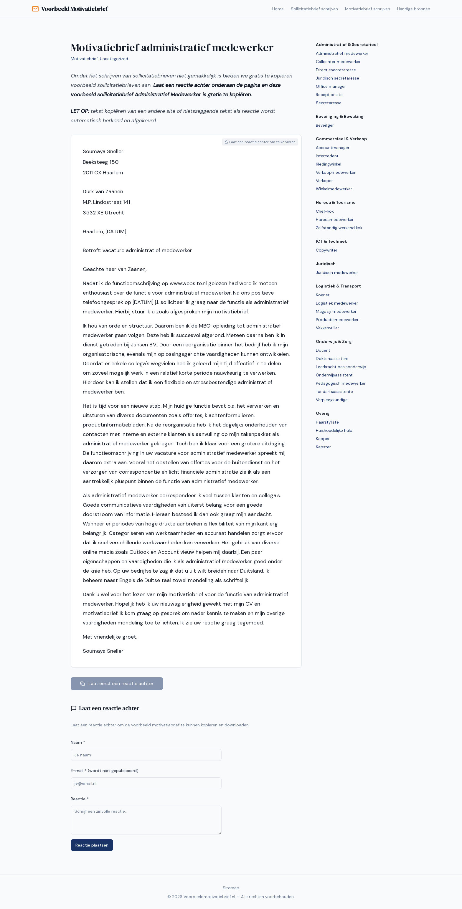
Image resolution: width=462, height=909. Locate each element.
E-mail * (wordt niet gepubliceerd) (104, 770)
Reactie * (80, 798)
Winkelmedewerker (334, 188)
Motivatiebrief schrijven (367, 8)
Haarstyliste (327, 422)
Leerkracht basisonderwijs (341, 366)
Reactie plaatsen (91, 845)
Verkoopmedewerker (336, 172)
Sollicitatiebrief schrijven (314, 8)
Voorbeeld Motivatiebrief (70, 9)
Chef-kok (325, 211)
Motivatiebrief (84, 58)
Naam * (78, 742)
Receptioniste (329, 94)
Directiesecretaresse (336, 69)
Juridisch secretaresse (337, 78)
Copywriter (326, 250)
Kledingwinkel (328, 164)
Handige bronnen (413, 8)
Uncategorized (114, 58)
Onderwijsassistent (334, 375)
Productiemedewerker (337, 319)
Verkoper (324, 180)
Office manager (331, 86)
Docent (323, 350)
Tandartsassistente (334, 391)
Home (278, 8)
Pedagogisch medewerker (341, 383)
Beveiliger (325, 125)
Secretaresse (328, 102)
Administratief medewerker (342, 53)
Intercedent (327, 155)
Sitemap (231, 887)
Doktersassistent (332, 358)
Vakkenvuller (327, 327)
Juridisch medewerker (337, 272)
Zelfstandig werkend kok (339, 227)
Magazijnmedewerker (336, 311)
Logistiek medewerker (337, 303)
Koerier (322, 295)
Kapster (323, 446)
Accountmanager (332, 147)
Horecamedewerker (335, 219)
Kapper (323, 438)
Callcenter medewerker (338, 61)
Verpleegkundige (332, 399)
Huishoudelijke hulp (334, 430)
